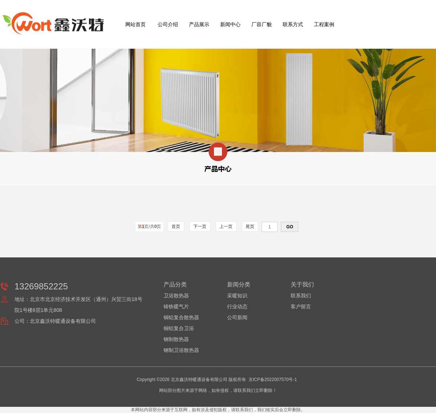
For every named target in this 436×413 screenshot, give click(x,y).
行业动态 (237, 306)
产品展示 (199, 24)
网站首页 (135, 24)
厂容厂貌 (261, 24)
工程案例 (324, 24)
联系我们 (301, 295)
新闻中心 (230, 24)
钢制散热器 (176, 339)
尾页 (250, 226)
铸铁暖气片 (176, 306)
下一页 (200, 226)
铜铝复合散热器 (181, 317)
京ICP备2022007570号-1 (273, 379)
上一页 (226, 226)
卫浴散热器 (176, 295)
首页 (176, 226)
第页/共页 (149, 226)
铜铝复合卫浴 (179, 328)
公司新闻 (237, 317)
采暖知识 (237, 295)
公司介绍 (168, 24)
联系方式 (293, 24)
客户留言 (301, 306)
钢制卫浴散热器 (181, 350)
